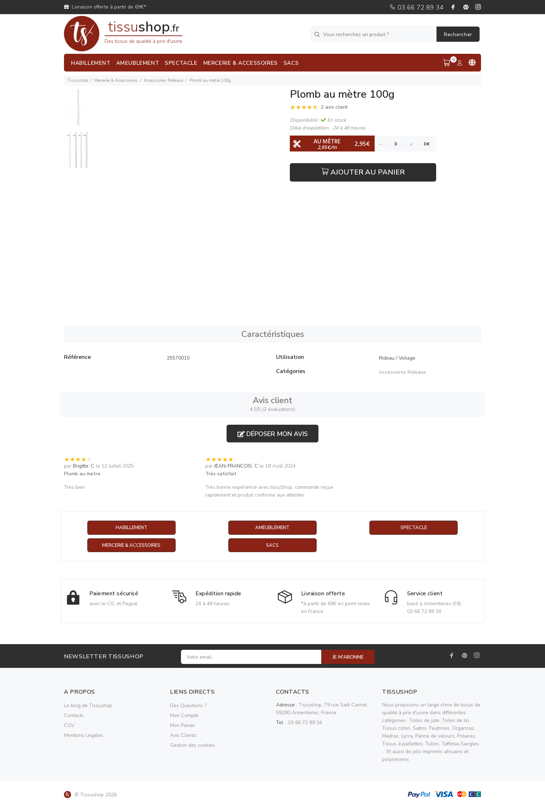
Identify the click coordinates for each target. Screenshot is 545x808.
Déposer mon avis (273, 434)
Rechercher (458, 34)
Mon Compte (184, 715)
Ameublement (272, 528)
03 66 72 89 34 (416, 7)
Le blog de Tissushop (88, 706)
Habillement (131, 528)
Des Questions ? (188, 706)
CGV (69, 725)
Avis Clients (183, 735)
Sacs (272, 545)
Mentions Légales (83, 735)
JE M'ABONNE (348, 657)
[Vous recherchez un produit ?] (374, 34)
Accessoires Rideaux (163, 80)
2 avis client (334, 107)
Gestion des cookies (192, 745)
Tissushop (78, 80)
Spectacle (413, 528)
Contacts (74, 715)
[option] (78, 110)
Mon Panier (182, 725)
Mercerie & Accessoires (116, 80)
